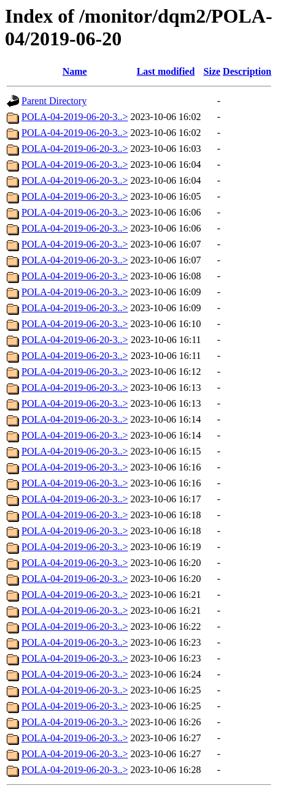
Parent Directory (54, 101)
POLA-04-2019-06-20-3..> (74, 116)
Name (75, 71)
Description (247, 71)
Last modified (166, 71)
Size (212, 71)
